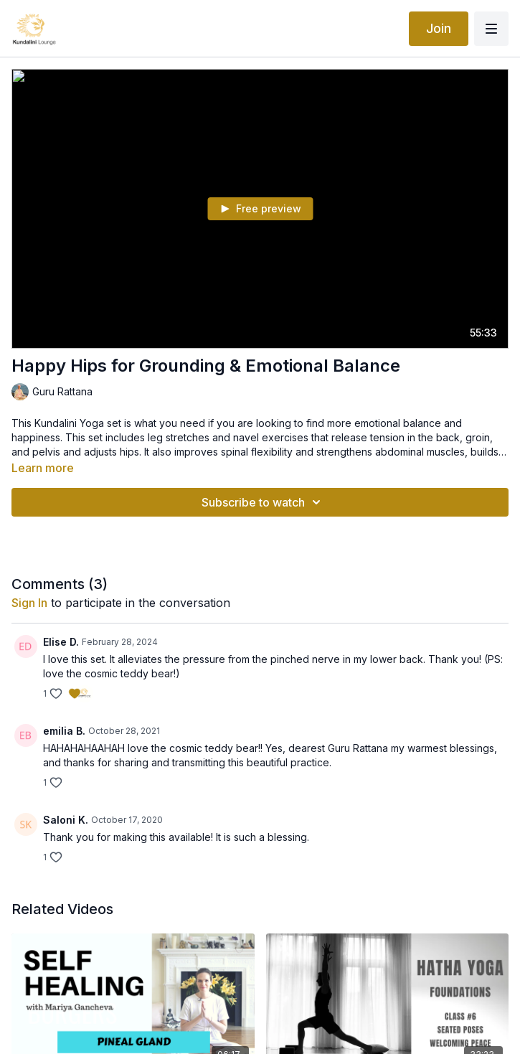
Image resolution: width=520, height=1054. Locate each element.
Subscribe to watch (263, 502)
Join (438, 28)
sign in (29, 603)
